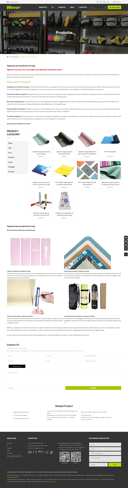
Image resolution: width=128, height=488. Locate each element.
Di (52, 7)
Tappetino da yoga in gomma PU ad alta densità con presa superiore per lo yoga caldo (110, 183)
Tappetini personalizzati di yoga (28, 57)
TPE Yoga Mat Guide (86, 415)
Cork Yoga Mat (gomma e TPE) (21, 418)
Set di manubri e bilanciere (92, 479)
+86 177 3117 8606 (41, 445)
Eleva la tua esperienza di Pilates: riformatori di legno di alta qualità (62, 412)
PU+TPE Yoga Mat (110, 152)
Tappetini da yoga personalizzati (37, 481)
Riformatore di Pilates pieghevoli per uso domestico (94, 412)
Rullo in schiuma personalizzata (75, 479)
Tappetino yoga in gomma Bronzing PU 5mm (64, 153)
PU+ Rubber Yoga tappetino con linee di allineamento (64, 183)
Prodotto (43, 7)
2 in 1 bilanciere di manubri (20, 415)
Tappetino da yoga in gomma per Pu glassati (41, 153)
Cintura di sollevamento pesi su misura (55, 479)
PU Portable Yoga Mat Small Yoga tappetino (87, 183)
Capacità (61, 7)
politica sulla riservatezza (71, 472)
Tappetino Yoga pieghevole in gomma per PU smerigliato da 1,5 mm (87, 153)
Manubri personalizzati (107, 479)
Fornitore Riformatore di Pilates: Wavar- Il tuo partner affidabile (61, 418)
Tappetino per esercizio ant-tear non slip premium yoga (41, 183)
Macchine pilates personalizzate (16, 479)
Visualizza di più (13, 477)
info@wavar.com (14, 2)
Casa (10, 57)
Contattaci (32, 438)
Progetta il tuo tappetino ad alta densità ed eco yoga (64, 214)
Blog (72, 7)
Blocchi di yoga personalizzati (34, 479)
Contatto (83, 7)
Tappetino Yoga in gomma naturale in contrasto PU (41, 214)
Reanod (60, 472)
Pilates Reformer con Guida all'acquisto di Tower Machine (61, 415)
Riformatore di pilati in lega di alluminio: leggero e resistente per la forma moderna (96, 418)
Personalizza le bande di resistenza (17, 481)
